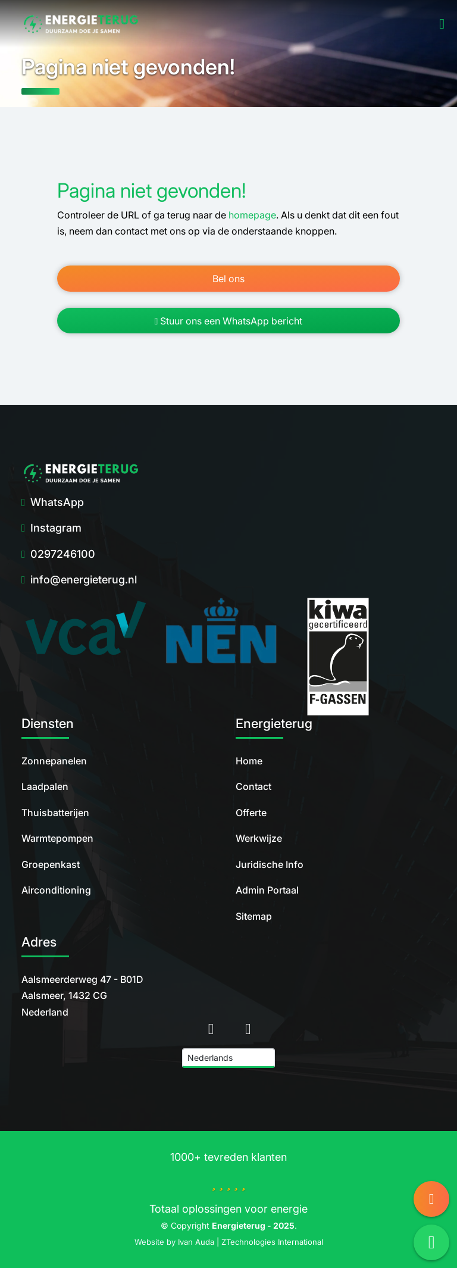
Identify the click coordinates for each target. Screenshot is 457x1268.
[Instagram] (248, 1028)
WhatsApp (57, 502)
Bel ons (228, 279)
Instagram (56, 527)
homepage (252, 215)
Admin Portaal (267, 890)
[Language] (228, 1058)
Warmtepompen (57, 838)
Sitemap (254, 916)
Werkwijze (259, 838)
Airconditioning (56, 890)
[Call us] (431, 1199)
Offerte (251, 813)
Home (249, 761)
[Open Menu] (439, 24)
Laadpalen (44, 786)
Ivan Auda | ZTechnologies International (250, 1242)
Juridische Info (269, 864)
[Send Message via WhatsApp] (431, 1242)
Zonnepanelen (54, 761)
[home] (80, 24)
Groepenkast (50, 864)
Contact (253, 786)
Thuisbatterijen (55, 813)
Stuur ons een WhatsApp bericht (229, 321)
